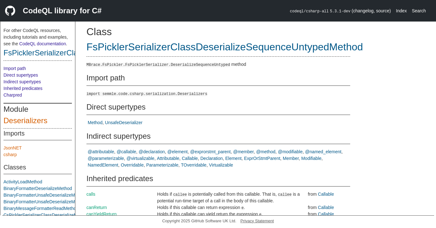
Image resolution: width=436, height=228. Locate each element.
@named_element (323, 151)
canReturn (96, 207)
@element (177, 151)
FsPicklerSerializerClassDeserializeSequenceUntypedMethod (224, 47)
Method (95, 122)
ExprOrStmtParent (262, 158)
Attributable (168, 158)
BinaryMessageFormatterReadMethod (41, 208)
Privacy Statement (257, 220)
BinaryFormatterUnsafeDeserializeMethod (44, 195)
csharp (10, 154)
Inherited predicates (22, 88)
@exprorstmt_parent (210, 151)
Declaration (211, 158)
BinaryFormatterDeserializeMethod (37, 188)
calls (90, 194)
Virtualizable (221, 165)
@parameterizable (106, 158)
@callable (126, 151)
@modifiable (290, 151)
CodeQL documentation (42, 43)
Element (233, 158)
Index (401, 10)
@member (243, 151)
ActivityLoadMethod (22, 181)
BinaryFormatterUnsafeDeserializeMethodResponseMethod (62, 201)
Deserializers (25, 120)
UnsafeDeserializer (123, 122)
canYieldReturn (101, 214)
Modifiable (311, 158)
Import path (14, 68)
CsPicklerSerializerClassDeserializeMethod (45, 215)
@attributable (101, 151)
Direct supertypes (20, 75)
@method (265, 151)
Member (291, 158)
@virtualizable (141, 158)
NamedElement (103, 165)
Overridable (132, 165)
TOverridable (193, 165)
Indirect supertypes (22, 81)
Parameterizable (162, 165)
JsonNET (12, 147)
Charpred (12, 95)
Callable (190, 158)
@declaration (152, 151)
